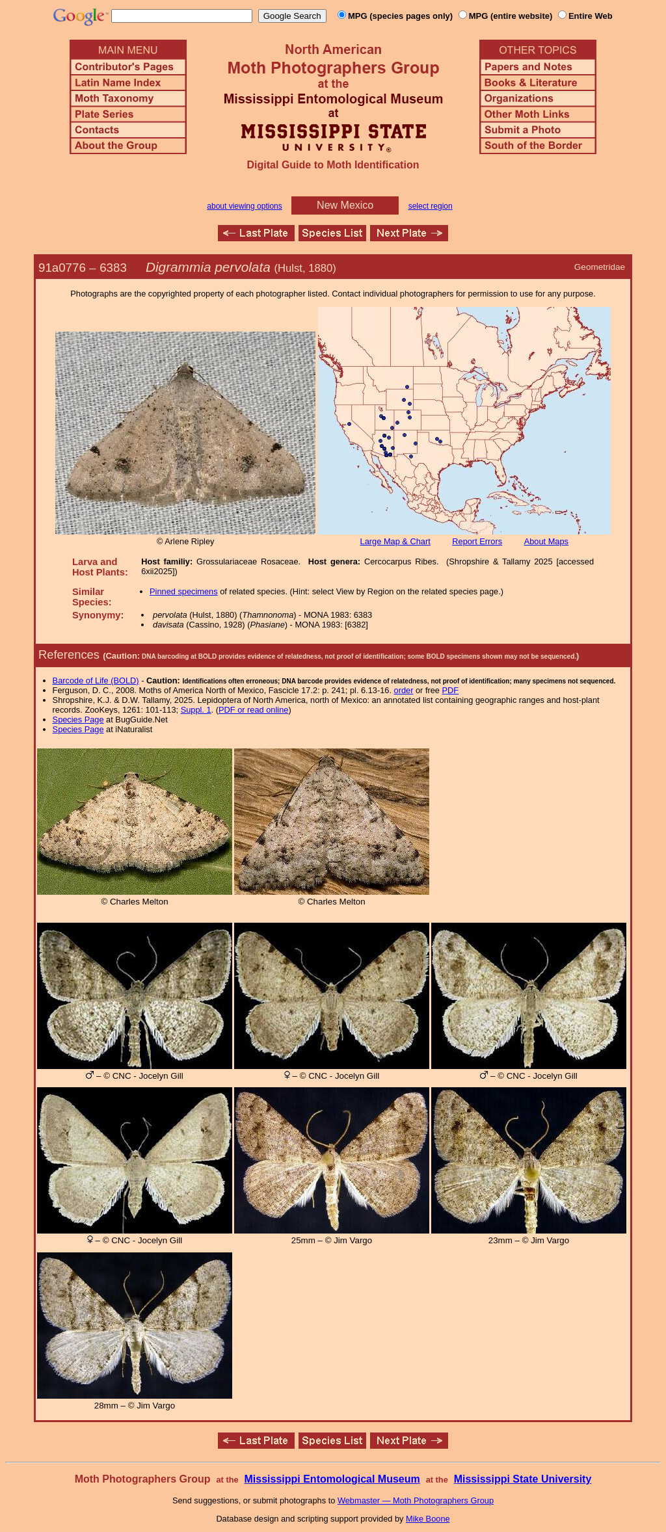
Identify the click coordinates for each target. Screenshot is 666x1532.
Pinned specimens (184, 591)
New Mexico (345, 205)
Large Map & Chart (395, 541)
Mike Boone (428, 1519)
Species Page (78, 719)
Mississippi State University (523, 1479)
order (404, 690)
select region (430, 206)
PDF (450, 690)
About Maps (546, 541)
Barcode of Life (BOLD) (96, 680)
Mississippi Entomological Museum (332, 1479)
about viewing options (244, 206)
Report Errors (477, 541)
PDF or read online (253, 710)
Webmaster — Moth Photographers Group (416, 1500)
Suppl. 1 (196, 710)
